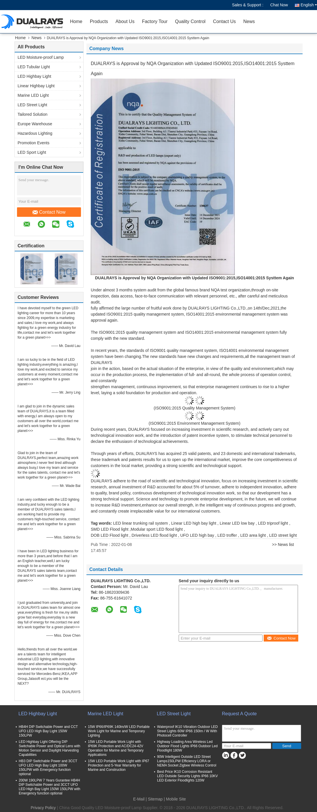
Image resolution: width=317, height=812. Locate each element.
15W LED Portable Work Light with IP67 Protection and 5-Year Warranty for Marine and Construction (118, 765)
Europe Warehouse (35, 124)
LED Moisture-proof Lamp (41, 57)
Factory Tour (155, 21)
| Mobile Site (175, 799)
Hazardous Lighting (35, 133)
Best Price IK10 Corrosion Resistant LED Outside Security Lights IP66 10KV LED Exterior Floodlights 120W (187, 776)
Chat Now (279, 5)
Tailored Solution (33, 114)
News (249, 21)
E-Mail (139, 799)
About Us (125, 21)
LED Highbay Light (34, 76)
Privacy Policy (43, 807)
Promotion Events (34, 143)
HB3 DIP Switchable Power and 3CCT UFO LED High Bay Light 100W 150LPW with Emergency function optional (48, 767)
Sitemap (155, 799)
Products (99, 21)
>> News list (283, 544)
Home (76, 21)
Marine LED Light (33, 95)
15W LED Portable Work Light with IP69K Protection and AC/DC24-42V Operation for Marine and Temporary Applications (116, 748)
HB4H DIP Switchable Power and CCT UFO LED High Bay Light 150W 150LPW (48, 731)
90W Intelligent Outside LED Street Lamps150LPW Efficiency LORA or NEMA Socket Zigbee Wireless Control (186, 761)
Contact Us (224, 21)
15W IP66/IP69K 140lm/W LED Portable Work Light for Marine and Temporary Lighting (119, 731)
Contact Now (49, 212)
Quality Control (190, 21)
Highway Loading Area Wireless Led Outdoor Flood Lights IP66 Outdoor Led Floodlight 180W (187, 746)
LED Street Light (32, 105)
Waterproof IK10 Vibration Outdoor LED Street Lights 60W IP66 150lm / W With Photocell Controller (187, 731)
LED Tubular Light (34, 66)
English (309, 5)
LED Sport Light (32, 152)
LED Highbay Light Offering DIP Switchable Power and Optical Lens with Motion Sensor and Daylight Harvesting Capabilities (49, 748)
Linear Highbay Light (36, 86)
